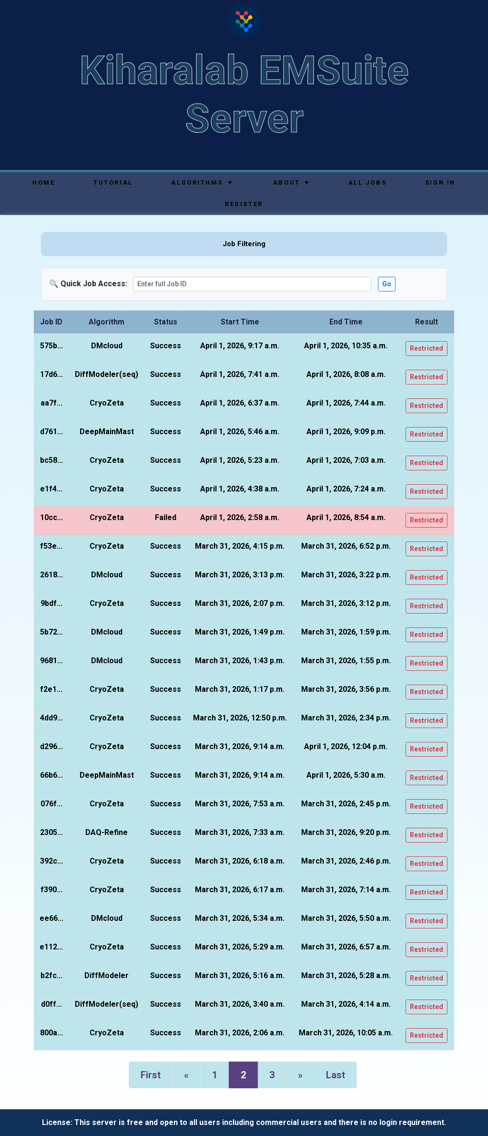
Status (165, 321)
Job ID (51, 321)
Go (386, 284)
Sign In (440, 182)
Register (244, 204)
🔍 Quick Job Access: (88, 283)
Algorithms (202, 182)
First (151, 1075)
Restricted (426, 348)
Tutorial (112, 182)
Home (43, 182)
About (291, 182)
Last (335, 1075)
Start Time (240, 321)
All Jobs (367, 182)
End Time (346, 321)
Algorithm (106, 321)
